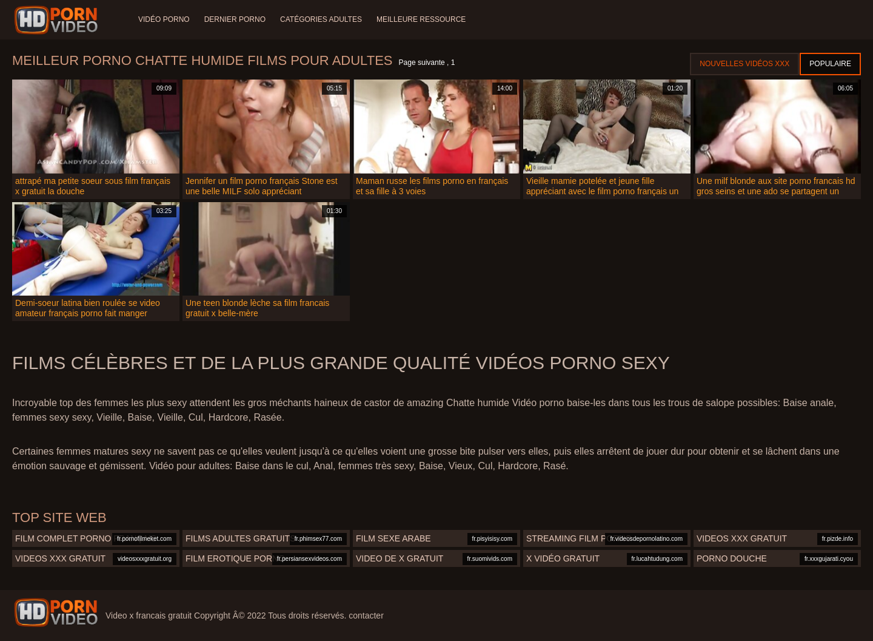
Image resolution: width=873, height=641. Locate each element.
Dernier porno (235, 19)
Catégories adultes (321, 19)
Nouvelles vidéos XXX (744, 63)
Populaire (830, 63)
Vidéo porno (164, 19)
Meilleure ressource (421, 19)
